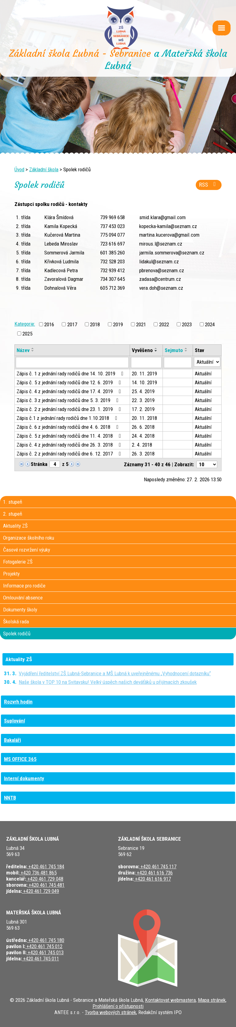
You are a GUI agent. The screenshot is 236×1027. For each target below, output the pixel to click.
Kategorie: (24, 324)
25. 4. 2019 (143, 391)
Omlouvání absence (23, 598)
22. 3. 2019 (143, 400)
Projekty (11, 574)
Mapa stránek (212, 1000)
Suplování (14, 721)
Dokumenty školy (20, 610)
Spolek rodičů (16, 633)
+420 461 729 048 (44, 879)
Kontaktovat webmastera (170, 1000)
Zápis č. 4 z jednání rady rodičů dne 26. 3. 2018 (70, 445)
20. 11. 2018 (144, 418)
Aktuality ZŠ (15, 526)
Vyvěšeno (142, 350)
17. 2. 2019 (143, 409)
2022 (164, 324)
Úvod (19, 169)
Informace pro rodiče (24, 586)
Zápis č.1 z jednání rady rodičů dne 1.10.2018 (68, 418)
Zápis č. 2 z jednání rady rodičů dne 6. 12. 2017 (70, 454)
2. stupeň (12, 514)
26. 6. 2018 (143, 427)
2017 (72, 324)
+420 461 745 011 (40, 958)
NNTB (10, 798)
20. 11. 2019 (144, 373)
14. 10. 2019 (144, 382)
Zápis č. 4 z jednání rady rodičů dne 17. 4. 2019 (70, 391)
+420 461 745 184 (45, 866)
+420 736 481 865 (38, 873)
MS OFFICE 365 (20, 759)
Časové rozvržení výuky (26, 550)
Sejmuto (174, 350)
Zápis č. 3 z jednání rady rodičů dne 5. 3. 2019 (69, 400)
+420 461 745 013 (45, 952)
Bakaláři (12, 740)
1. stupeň (12, 502)
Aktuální (203, 373)
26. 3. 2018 (143, 454)
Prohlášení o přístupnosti (118, 1006)
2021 (141, 324)
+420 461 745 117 (157, 866)
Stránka (39, 464)
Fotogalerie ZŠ (18, 562)
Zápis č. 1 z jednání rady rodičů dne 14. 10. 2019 (71, 373)
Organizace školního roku (28, 538)
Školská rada (16, 621)
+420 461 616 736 (154, 873)
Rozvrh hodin (18, 702)
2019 (118, 324)
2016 (49, 324)
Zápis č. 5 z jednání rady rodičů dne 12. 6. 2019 (70, 382)
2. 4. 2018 (142, 445)
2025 (27, 333)
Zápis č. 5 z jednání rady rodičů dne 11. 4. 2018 (70, 436)
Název (23, 350)
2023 (187, 324)
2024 (210, 324)
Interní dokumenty (24, 778)
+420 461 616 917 (152, 879)
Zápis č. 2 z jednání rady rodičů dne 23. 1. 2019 (70, 409)
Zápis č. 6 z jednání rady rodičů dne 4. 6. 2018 (69, 427)
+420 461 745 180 (45, 940)
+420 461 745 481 (46, 885)
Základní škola (43, 169)
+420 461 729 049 (40, 891)
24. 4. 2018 (143, 436)
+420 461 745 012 (43, 946)
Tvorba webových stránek (110, 1012)
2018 (95, 324)
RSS (208, 184)
